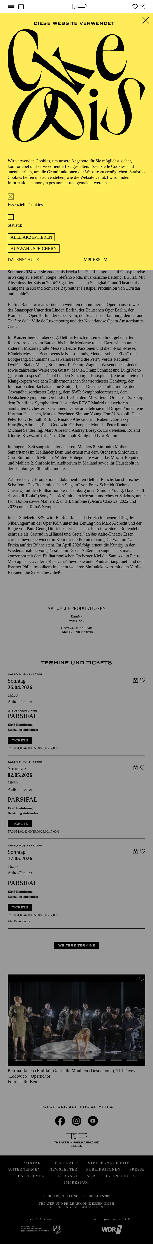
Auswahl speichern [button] (34, 248)
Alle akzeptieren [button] (31, 237)
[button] (11, 6)
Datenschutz (23, 259)
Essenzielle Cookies (25, 204)
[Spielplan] (21, 6)
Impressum (95, 259)
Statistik (15, 225)
